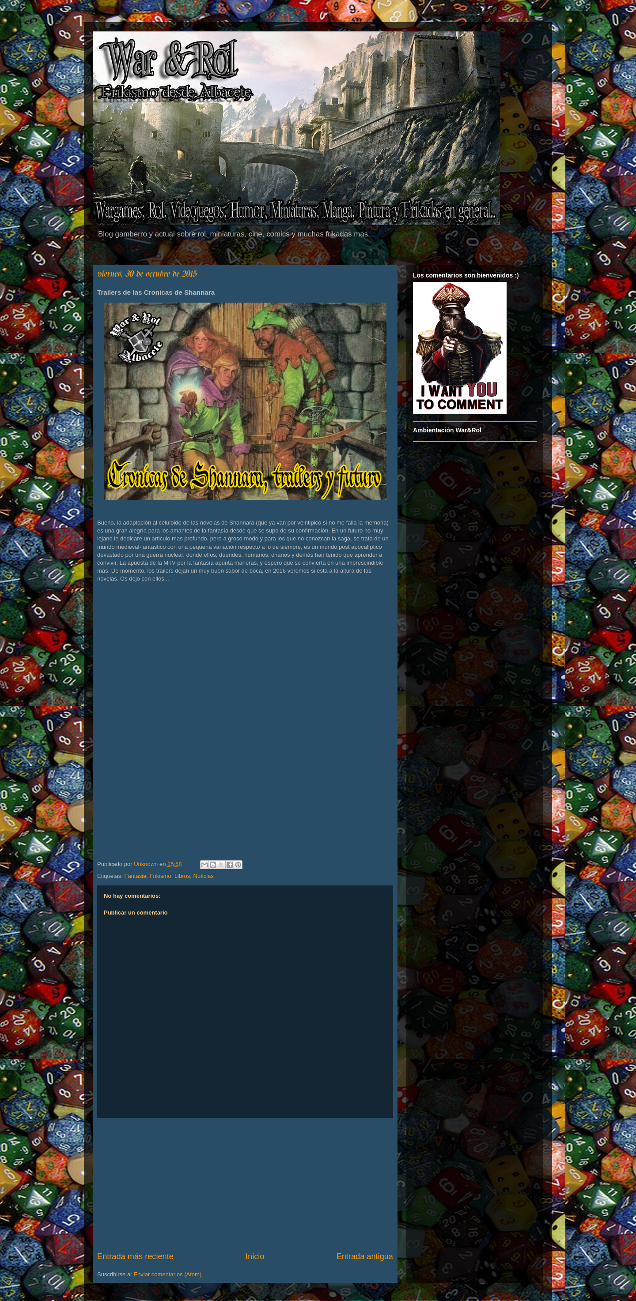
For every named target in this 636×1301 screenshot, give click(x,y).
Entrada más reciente (135, 1256)
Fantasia (135, 876)
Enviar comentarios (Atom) (167, 1274)
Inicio (255, 1256)
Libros (182, 876)
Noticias (203, 876)
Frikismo (160, 876)
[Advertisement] (245, 1184)
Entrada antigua (365, 1256)
